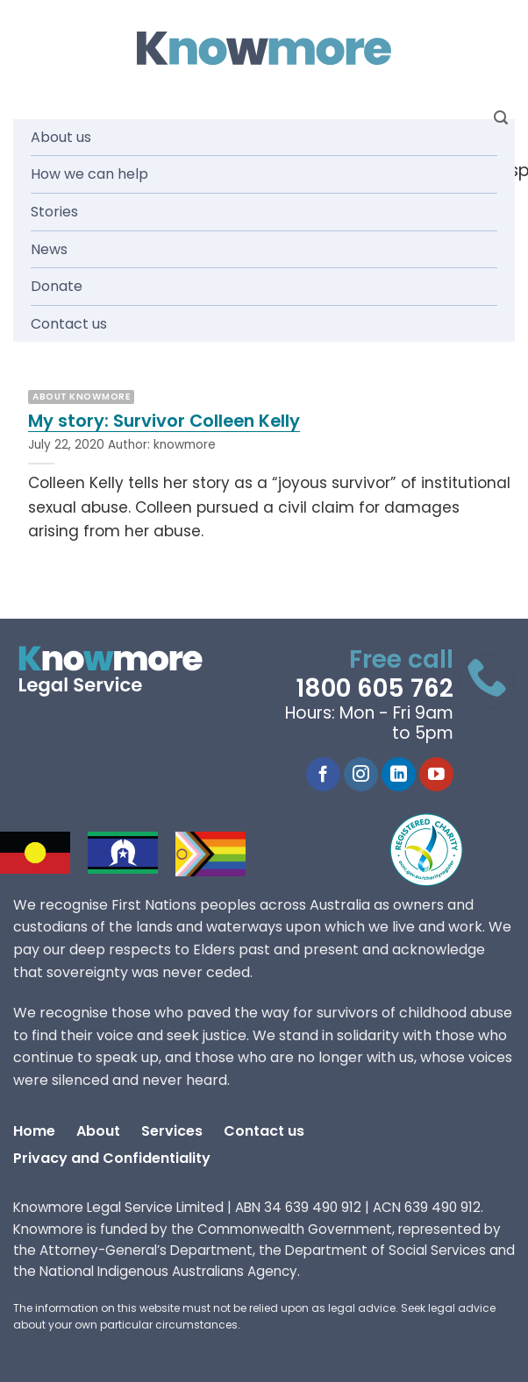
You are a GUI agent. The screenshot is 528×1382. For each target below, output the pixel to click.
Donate (56, 286)
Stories (54, 212)
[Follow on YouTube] (436, 774)
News (49, 249)
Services (172, 1131)
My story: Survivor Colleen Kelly (164, 421)
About (98, 1131)
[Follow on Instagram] (361, 774)
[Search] (501, 118)
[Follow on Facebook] (323, 774)
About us (61, 137)
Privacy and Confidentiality (111, 1158)
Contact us (69, 324)
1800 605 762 (374, 688)
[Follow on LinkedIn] (399, 774)
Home (34, 1131)
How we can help (89, 174)
